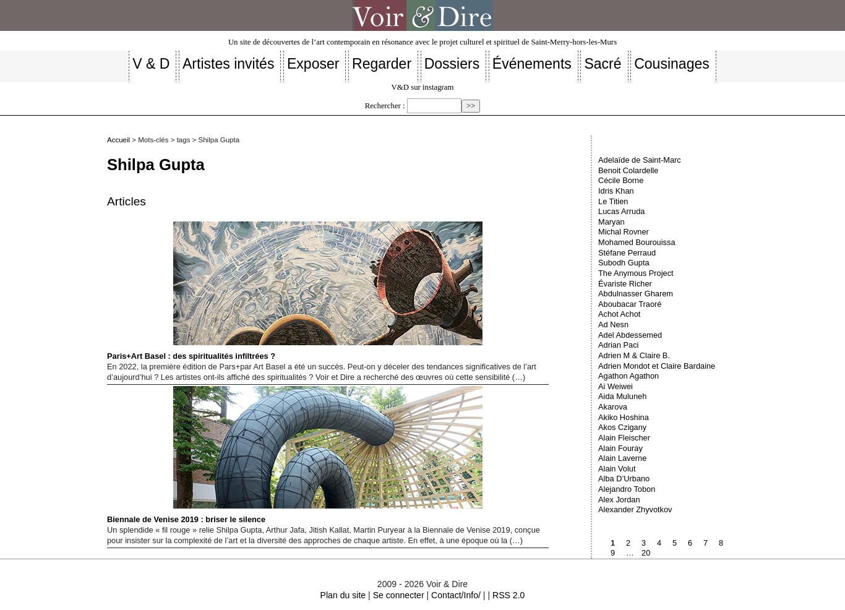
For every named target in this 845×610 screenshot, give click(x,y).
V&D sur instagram (423, 87)
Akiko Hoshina (623, 417)
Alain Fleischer (624, 437)
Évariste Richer (625, 283)
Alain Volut (616, 468)
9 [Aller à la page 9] (613, 552)
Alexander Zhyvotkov (635, 509)
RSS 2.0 (508, 595)
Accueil (118, 140)
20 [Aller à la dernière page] (645, 552)
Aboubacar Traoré (629, 304)
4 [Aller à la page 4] (659, 543)
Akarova (612, 406)
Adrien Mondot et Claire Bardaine (656, 366)
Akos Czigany (622, 427)
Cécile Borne (620, 180)
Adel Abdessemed (630, 335)
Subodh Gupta (624, 262)
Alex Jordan (619, 499)
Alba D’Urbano (624, 478)
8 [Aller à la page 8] (721, 543)
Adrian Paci (618, 345)
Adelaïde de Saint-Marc (639, 160)
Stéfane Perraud (627, 252)
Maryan (611, 221)
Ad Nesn (613, 324)
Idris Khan (616, 190)
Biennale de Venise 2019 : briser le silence (295, 455)
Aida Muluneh (622, 396)
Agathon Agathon (628, 375)
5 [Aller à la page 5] (674, 543)
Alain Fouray (620, 448)
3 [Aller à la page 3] (643, 543)
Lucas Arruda (621, 211)
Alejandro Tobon (626, 489)
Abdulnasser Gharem (635, 293)
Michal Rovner (623, 231)
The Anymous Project (636, 273)
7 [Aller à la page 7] (705, 543)
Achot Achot (619, 314)
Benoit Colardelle (628, 170)
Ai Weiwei (615, 386)
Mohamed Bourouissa (636, 242)
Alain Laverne (622, 458)
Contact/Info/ (456, 595)
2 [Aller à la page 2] (628, 543)
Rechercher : (385, 105)
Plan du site (343, 595)
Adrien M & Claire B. (634, 355)
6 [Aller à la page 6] (690, 543)
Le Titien (613, 201)
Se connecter (398, 595)
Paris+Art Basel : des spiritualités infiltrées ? (295, 291)
